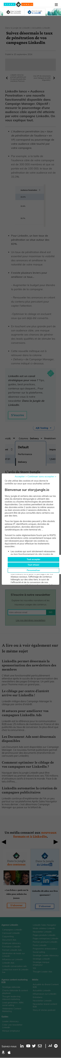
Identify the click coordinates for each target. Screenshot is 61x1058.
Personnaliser (33, 570)
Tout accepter (33, 559)
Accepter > (21, 476)
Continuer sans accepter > (41, 476)
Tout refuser (33, 565)
